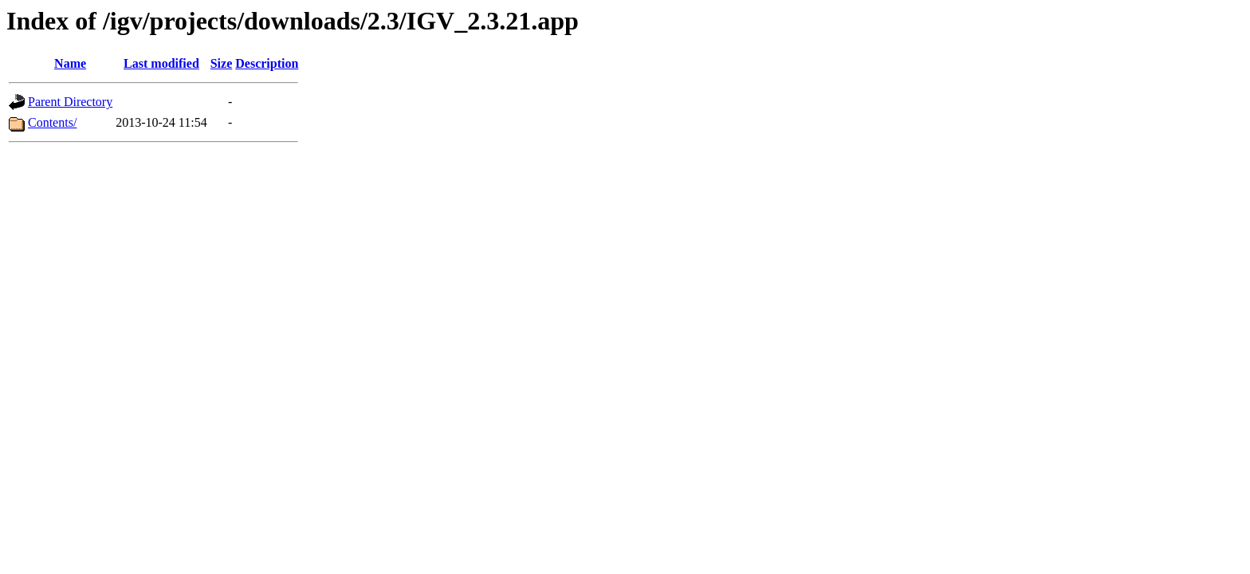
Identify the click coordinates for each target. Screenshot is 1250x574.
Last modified (161, 63)
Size (221, 63)
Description (266, 63)
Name (70, 63)
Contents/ (52, 122)
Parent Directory (70, 101)
